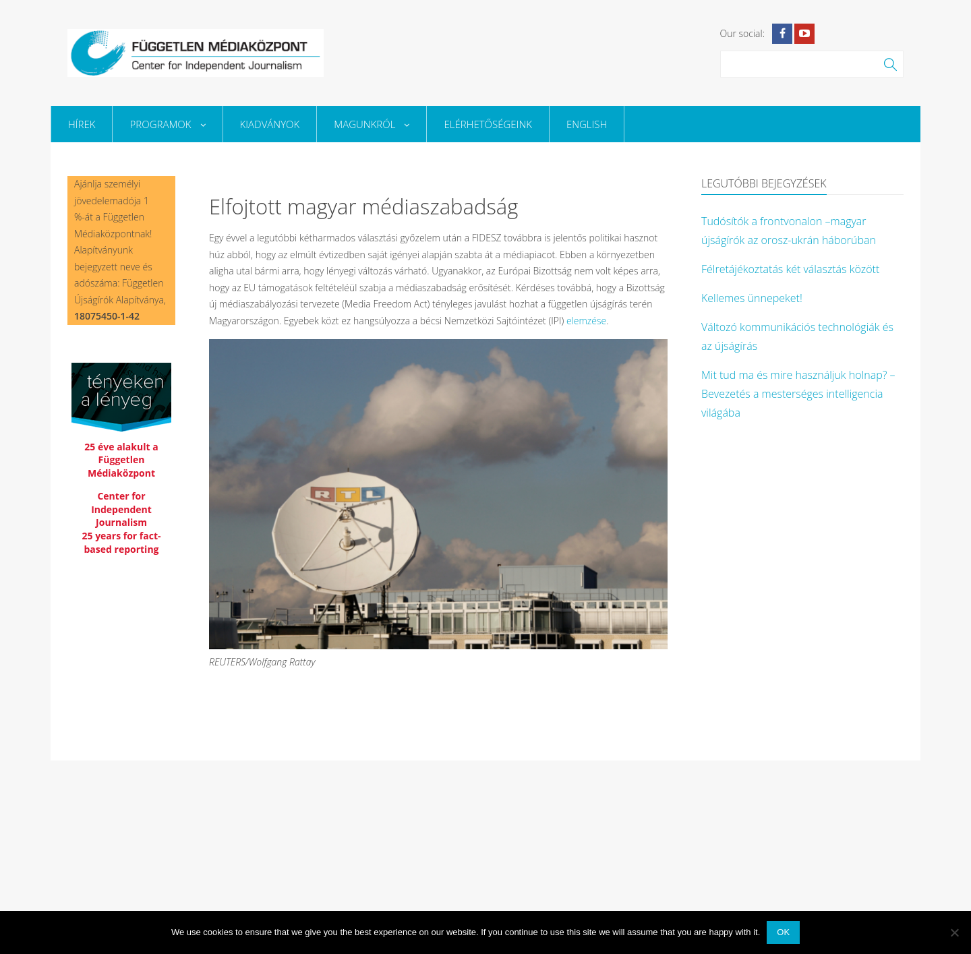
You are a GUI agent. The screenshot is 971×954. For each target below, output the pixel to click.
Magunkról (371, 124)
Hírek (81, 124)
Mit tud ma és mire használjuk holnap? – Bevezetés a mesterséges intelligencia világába (798, 393)
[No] (954, 932)
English (586, 124)
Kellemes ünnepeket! (751, 298)
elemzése (586, 320)
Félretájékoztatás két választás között (790, 269)
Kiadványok (270, 124)
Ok (783, 932)
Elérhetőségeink (487, 124)
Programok (167, 124)
